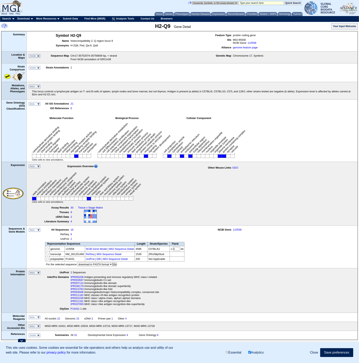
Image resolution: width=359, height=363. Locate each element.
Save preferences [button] (336, 352)
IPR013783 (76, 289)
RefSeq (90, 254)
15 (77, 318)
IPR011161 (76, 301)
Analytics (256, 352)
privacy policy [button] (56, 352)
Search (6, 18)
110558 (252, 42)
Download (23, 18)
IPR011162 (76, 295)
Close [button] (314, 352)
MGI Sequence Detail (121, 248)
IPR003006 (76, 292)
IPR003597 (76, 280)
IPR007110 (76, 283)
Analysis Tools (123, 19)
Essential (233, 352)
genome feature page (245, 47)
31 (75, 335)
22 (58, 318)
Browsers (167, 18)
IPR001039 (76, 298)
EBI (99, 258)
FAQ (18, 13)
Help (11, 13)
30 (71, 207)
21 (71, 103)
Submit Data (70, 18)
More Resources (46, 18)
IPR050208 (76, 277)
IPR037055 (76, 304)
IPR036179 (76, 286)
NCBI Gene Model (96, 248)
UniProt (90, 258)
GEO (235, 167)
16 (71, 229)
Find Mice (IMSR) (94, 18)
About (4, 13)
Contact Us (147, 18)
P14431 (74, 308)
